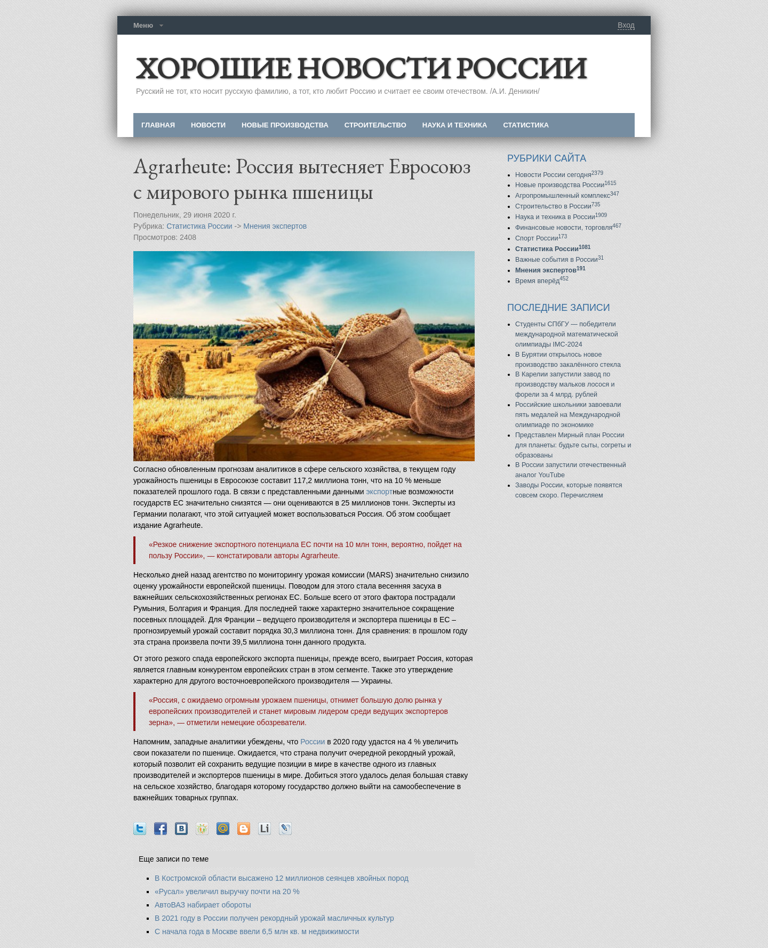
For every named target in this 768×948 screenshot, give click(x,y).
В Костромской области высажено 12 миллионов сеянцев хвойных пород (282, 878)
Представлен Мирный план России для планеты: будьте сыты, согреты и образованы (573, 445)
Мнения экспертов (275, 226)
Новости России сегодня (559, 175)
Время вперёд (542, 281)
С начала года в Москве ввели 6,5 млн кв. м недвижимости (257, 931)
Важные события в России (559, 259)
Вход (626, 25)
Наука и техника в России (561, 217)
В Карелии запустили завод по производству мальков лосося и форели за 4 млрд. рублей (565, 384)
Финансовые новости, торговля (568, 227)
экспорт (379, 491)
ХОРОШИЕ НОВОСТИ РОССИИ (361, 68)
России (312, 741)
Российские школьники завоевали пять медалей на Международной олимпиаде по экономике (568, 415)
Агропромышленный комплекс (567, 195)
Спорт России (541, 238)
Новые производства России (566, 185)
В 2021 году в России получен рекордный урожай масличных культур (274, 918)
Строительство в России (558, 206)
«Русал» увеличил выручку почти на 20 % (227, 891)
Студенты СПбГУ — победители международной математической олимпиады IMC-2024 (566, 334)
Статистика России (199, 226)
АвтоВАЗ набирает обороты (203, 905)
